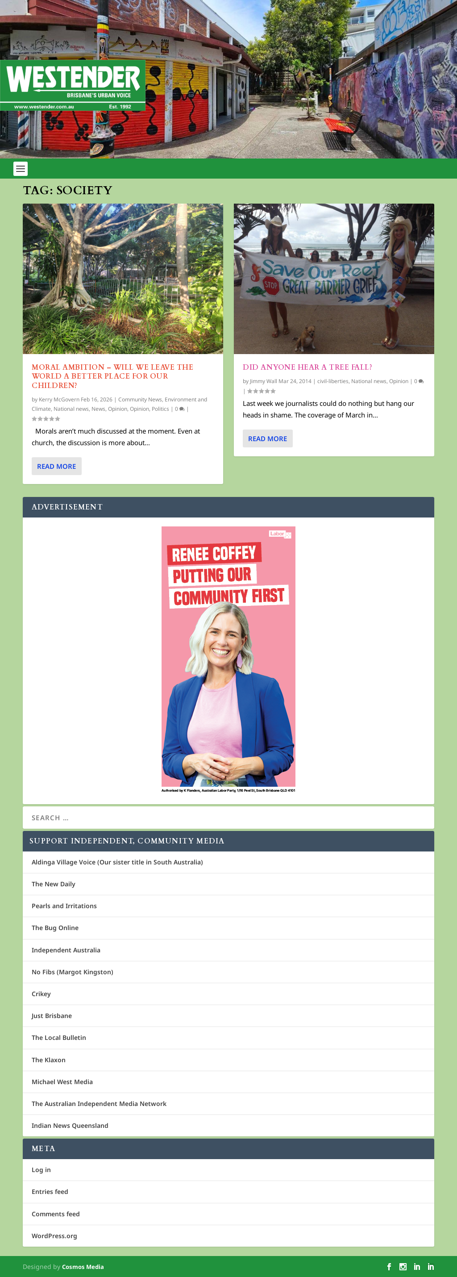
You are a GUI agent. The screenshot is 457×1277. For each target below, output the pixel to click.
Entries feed (50, 1191)
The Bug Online (55, 927)
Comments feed (56, 1214)
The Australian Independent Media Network (99, 1103)
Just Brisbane (52, 1015)
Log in (41, 1169)
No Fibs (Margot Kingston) (72, 972)
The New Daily (53, 884)
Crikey (41, 993)
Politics (160, 409)
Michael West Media (62, 1081)
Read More (56, 466)
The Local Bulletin (59, 1037)
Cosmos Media (83, 1267)
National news (71, 409)
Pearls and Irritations (64, 905)
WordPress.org (54, 1235)
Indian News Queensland (70, 1125)
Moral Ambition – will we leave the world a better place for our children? (112, 377)
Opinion (117, 409)
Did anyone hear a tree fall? (307, 367)
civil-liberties (333, 381)
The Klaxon (49, 1060)
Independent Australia (66, 950)
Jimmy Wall (263, 381)
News (98, 409)
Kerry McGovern (59, 399)
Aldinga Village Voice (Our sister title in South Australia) (117, 862)
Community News (140, 399)
